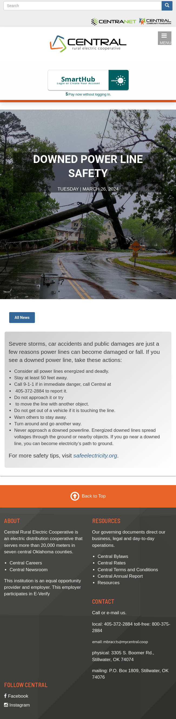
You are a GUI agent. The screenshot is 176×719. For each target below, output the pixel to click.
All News (22, 317)
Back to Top (94, 496)
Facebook (16, 696)
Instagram (17, 705)
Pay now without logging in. (88, 94)
